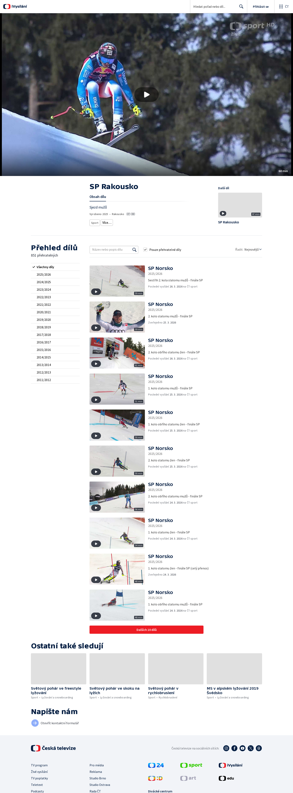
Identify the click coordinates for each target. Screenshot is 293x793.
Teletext (37, 785)
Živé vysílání (39, 772)
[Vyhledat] (134, 250)
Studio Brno (98, 778)
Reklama (96, 772)
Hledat (240, 8)
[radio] (55, 267)
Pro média (97, 765)
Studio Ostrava (100, 785)
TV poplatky (39, 778)
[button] (146, 94)
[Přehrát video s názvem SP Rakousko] (146, 94)
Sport (94, 221)
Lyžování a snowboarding (117, 221)
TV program (39, 765)
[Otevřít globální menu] (283, 6)
